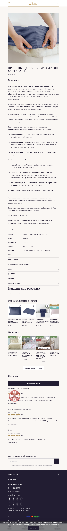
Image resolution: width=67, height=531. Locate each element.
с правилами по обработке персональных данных (36, 465)
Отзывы (11, 74)
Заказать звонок (14, 491)
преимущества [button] (33, 260)
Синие (12, 294)
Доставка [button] (33, 274)
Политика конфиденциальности (18, 510)
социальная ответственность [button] (33, 264)
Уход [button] (33, 269)
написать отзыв (33, 383)
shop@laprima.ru (14, 495)
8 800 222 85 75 (14, 488)
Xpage (19, 519)
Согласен (33, 528)
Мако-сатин (23, 294)
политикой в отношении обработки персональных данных (28, 524)
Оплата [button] (33, 278)
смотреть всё (12, 403)
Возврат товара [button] (33, 283)
